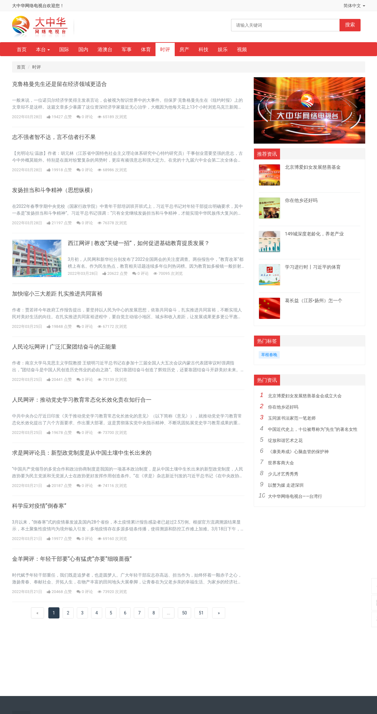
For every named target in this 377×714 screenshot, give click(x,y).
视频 (242, 49)
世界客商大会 (281, 462)
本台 (43, 49)
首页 (22, 49)
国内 (83, 49)
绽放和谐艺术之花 (285, 440)
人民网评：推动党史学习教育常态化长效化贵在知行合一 (81, 400)
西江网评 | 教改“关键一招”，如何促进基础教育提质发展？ (139, 243)
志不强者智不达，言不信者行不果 (54, 137)
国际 (64, 49)
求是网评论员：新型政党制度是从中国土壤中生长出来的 (81, 453)
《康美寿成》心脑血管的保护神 (298, 451)
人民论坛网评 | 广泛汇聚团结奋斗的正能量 (64, 347)
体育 (146, 49)
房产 (184, 49)
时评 (165, 49)
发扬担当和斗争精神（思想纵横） (54, 190)
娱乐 (223, 49)
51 (201, 612)
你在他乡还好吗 (283, 406)
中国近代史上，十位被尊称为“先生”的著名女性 (313, 429)
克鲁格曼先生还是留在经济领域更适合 (59, 84)
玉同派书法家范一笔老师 (292, 418)
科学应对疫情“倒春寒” (39, 506)
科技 (203, 49)
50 (184, 612)
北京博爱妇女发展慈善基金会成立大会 (305, 395)
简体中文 (354, 5)
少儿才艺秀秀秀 (283, 473)
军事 (127, 49)
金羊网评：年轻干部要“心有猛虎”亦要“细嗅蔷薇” (72, 559)
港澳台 (105, 49)
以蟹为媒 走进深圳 (286, 485)
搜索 (350, 25)
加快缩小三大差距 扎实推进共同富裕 (57, 294)
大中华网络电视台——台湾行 (295, 496)
